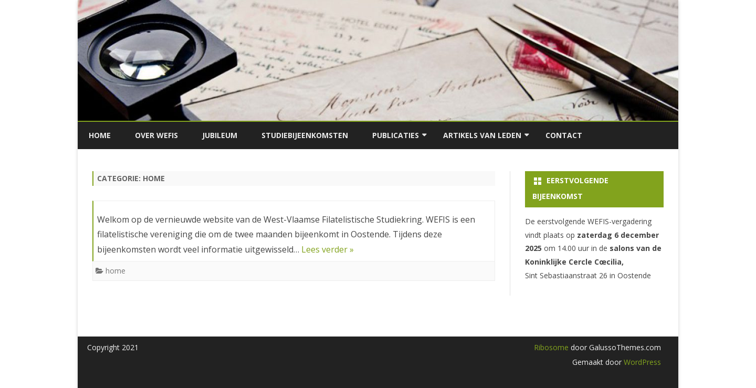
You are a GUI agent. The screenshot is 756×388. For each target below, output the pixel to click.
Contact (563, 135)
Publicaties (395, 135)
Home (100, 135)
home (115, 271)
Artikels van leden (482, 135)
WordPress (641, 362)
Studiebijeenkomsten (304, 135)
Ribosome (551, 347)
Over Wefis (156, 135)
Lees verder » (327, 249)
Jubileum (219, 135)
